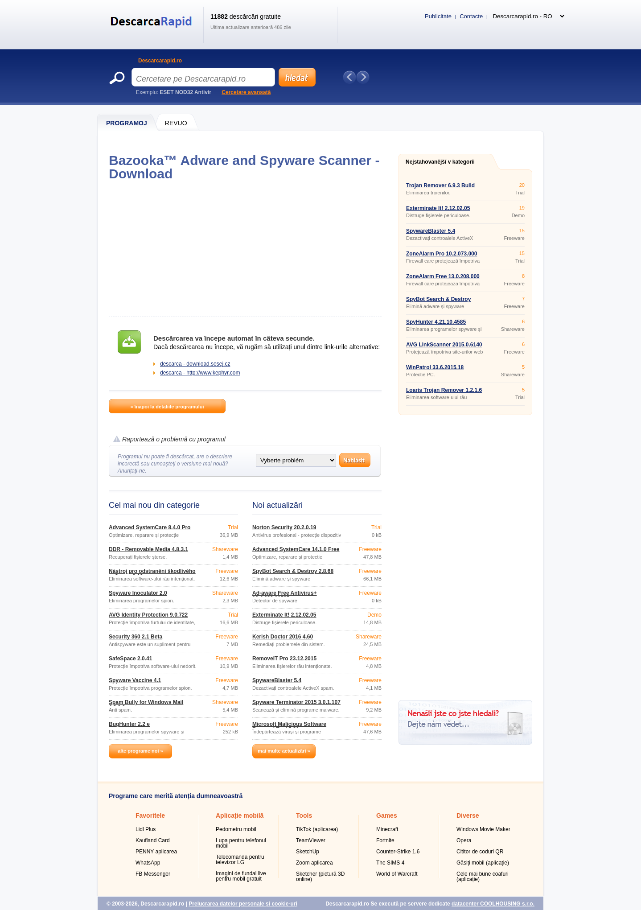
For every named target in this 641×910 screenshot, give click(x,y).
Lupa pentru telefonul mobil (241, 843)
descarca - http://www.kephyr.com (200, 373)
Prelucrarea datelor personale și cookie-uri (243, 904)
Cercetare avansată (246, 92)
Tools (304, 815)
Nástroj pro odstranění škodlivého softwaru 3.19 (152, 574)
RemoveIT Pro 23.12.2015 (284, 658)
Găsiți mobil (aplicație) (482, 863)
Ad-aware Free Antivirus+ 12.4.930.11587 (284, 595)
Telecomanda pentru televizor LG (240, 859)
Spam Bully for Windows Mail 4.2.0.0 (146, 705)
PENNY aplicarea (156, 851)
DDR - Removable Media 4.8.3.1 (148, 549)
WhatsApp (148, 863)
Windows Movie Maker (483, 829)
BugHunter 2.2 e (129, 724)
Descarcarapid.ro (160, 61)
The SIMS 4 (390, 863)
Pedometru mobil (236, 829)
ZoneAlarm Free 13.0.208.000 (443, 276)
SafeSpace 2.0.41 (130, 658)
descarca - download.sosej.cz (195, 364)
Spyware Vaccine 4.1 (135, 680)
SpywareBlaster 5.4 (276, 680)
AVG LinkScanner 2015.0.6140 (444, 345)
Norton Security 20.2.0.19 (284, 527)
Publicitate (438, 16)
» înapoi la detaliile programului (167, 406)
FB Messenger (153, 874)
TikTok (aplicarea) (317, 829)
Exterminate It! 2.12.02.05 (284, 615)
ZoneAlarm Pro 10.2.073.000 (441, 254)
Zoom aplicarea (314, 863)
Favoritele (150, 815)
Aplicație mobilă (239, 815)
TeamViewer (310, 840)
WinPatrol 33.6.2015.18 (435, 367)
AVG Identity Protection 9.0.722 (148, 615)
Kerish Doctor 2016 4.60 (282, 637)
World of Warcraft (397, 874)
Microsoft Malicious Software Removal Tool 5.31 (289, 727)
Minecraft (387, 829)
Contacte (471, 16)
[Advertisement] (245, 248)
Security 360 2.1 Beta (135, 637)
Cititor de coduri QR (479, 851)
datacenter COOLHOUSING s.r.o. (493, 904)
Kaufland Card (153, 840)
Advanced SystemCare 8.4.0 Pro (149, 527)
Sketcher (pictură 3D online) (320, 876)
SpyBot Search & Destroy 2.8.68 (292, 571)
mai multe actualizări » (284, 751)
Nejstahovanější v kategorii (440, 162)
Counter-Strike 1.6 (397, 851)
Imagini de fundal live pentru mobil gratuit (241, 876)
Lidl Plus (146, 829)
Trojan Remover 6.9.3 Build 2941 (440, 188)
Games (386, 815)
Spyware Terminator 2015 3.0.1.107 (296, 702)
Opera (463, 840)
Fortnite (385, 840)
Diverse (467, 815)
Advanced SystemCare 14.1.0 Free (295, 549)
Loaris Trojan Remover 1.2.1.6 (444, 390)
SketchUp (307, 851)
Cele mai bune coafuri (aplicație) (482, 876)
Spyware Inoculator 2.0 (138, 593)
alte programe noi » (140, 751)
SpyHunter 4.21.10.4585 (436, 322)
